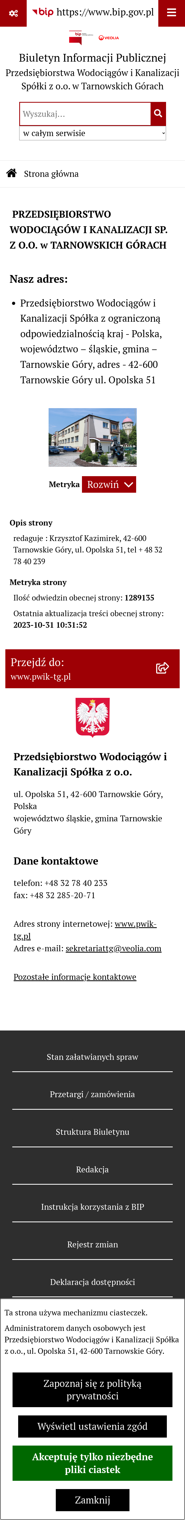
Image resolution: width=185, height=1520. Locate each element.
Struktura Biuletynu (92, 1132)
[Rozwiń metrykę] (109, 484)
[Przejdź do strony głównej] (92, 63)
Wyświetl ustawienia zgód (92, 1426)
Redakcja (92, 1169)
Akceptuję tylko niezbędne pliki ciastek (92, 1463)
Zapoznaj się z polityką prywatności (92, 1389)
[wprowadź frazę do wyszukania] (85, 114)
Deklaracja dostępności (92, 1282)
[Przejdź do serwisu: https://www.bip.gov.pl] (92, 12)
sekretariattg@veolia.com (114, 948)
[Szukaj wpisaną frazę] (158, 114)
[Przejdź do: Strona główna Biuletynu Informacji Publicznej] (11, 174)
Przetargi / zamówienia (92, 1094)
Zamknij (92, 1500)
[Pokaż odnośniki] (13, 13)
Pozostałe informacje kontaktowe (75, 977)
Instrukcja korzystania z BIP (92, 1206)
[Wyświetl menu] (171, 13)
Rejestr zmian (92, 1244)
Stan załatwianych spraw (92, 1057)
